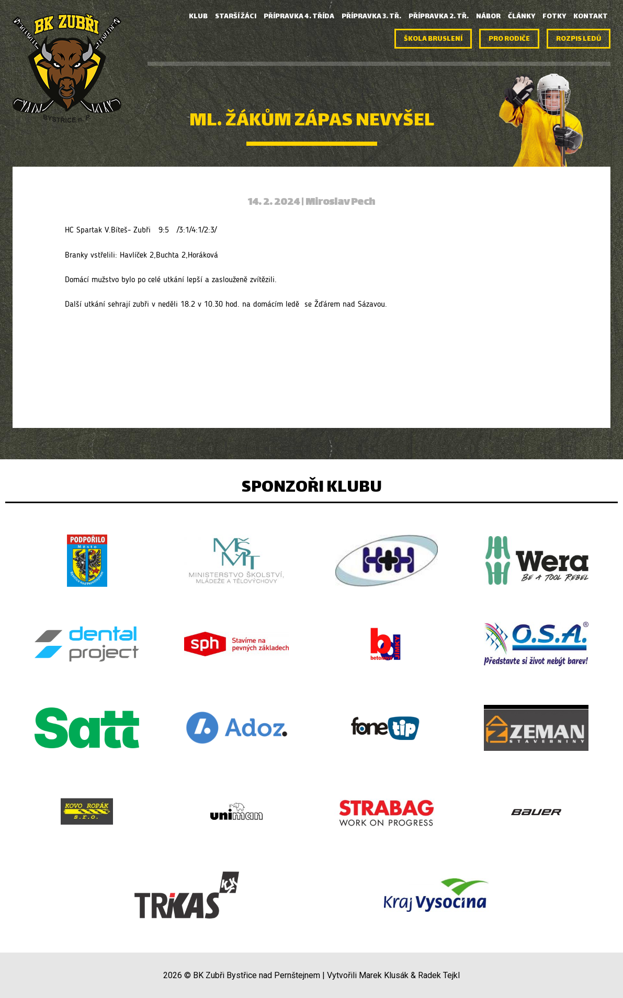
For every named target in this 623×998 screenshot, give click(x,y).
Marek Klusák (384, 975)
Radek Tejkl (439, 975)
